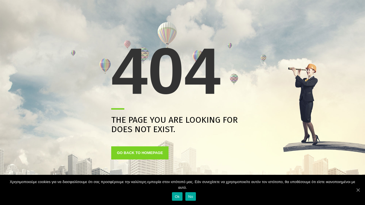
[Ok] (358, 190)
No (190, 196)
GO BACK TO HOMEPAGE (140, 153)
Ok (177, 196)
